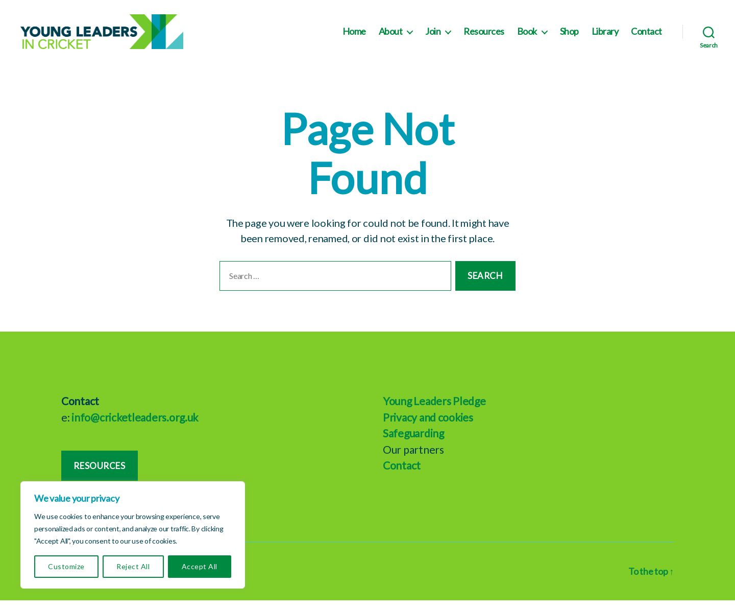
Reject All (133, 566)
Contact (646, 36)
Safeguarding (413, 441)
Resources (483, 36)
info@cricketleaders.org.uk (134, 425)
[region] (132, 535)
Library (605, 36)
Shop (569, 36)
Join (432, 36)
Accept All (199, 566)
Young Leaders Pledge (434, 409)
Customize (66, 566)
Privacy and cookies (428, 425)
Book (527, 36)
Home (354, 36)
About (391, 36)
